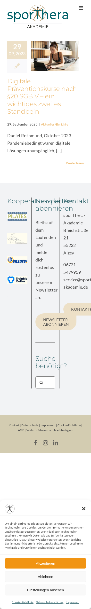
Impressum (72, 602)
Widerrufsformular (39, 430)
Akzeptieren (45, 563)
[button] (83, 508)
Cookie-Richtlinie (22, 602)
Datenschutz (29, 425)
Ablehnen (45, 577)
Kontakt (14, 425)
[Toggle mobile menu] (81, 7)
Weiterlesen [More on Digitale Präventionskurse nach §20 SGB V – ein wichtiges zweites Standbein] (75, 163)
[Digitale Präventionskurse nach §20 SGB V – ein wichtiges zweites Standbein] (55, 56)
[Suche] (41, 382)
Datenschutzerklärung (49, 602)
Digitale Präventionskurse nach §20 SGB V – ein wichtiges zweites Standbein (42, 96)
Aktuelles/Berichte (54, 124)
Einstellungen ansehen (45, 590)
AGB (21, 430)
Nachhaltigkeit (64, 430)
